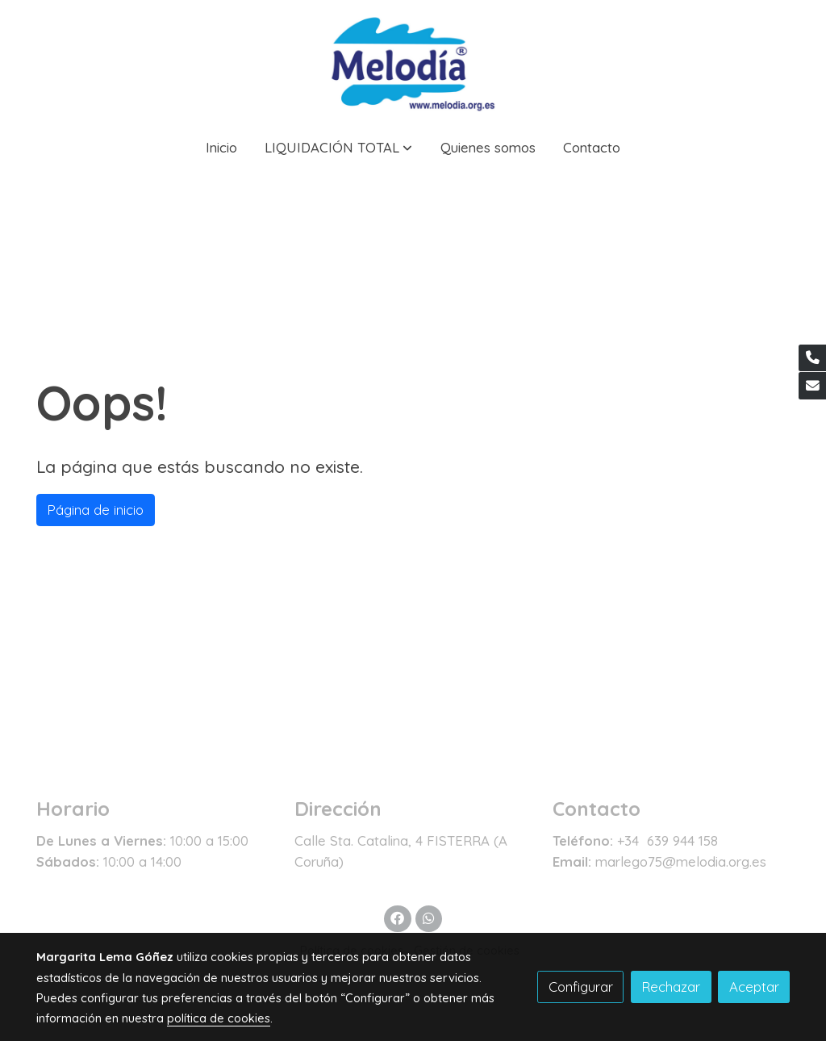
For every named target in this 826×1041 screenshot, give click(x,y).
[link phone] (812, 358)
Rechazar (670, 986)
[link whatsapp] (428, 917)
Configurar (581, 986)
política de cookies (218, 1018)
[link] (413, 61)
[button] (338, 147)
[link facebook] (397, 917)
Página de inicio (95, 509)
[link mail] (812, 385)
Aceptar (754, 986)
